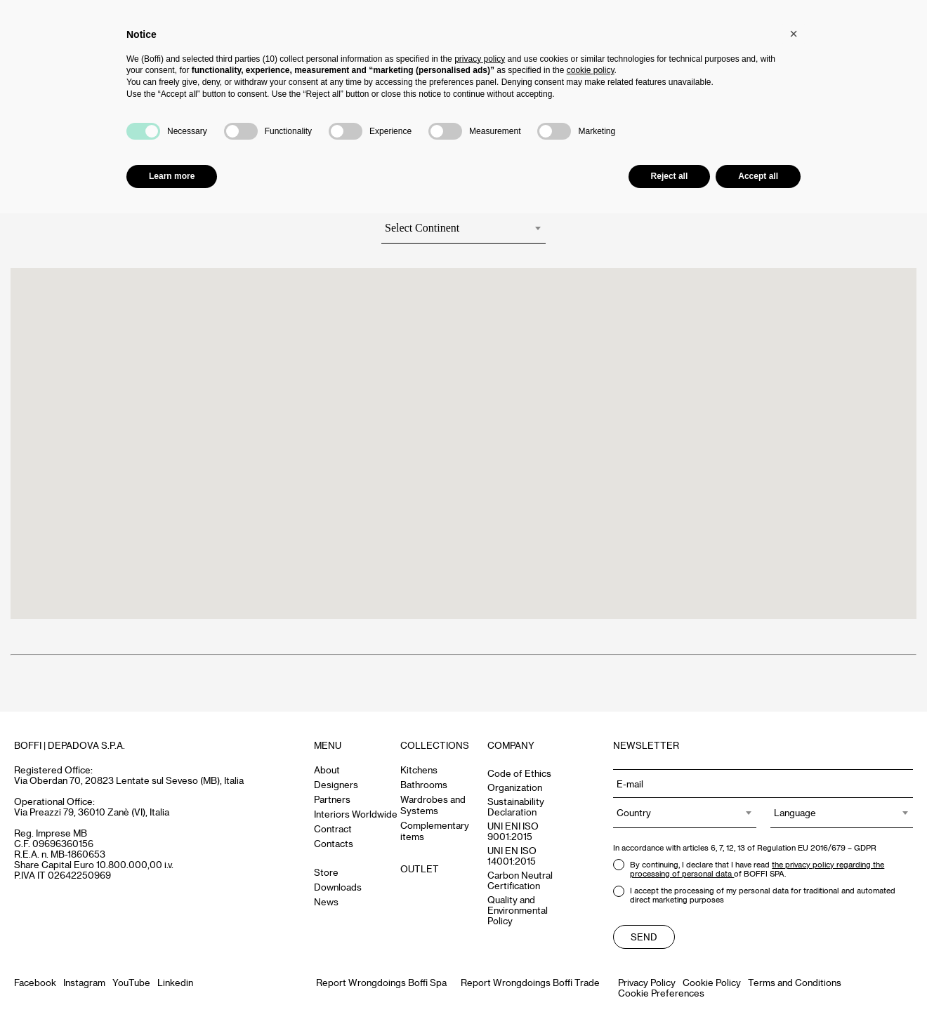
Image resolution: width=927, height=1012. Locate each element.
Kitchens (419, 769)
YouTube (131, 982)
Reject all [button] (669, 176)
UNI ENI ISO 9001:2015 (513, 830)
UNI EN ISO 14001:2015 (512, 855)
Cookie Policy (712, 982)
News (326, 901)
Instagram (84, 982)
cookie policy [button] (590, 70)
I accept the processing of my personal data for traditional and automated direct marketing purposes (754, 895)
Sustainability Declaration (515, 806)
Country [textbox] (634, 812)
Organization (514, 787)
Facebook (35, 982)
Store (326, 872)
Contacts (333, 843)
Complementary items (434, 830)
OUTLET (419, 868)
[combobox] (463, 231)
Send (644, 936)
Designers (336, 784)
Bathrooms (423, 784)
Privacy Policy (647, 982)
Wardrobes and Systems (433, 804)
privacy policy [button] (479, 59)
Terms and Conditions (794, 982)
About (327, 769)
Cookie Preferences (661, 992)
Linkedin (175, 982)
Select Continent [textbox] (422, 228)
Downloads (338, 886)
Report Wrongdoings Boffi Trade (530, 982)
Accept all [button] (758, 176)
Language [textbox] (795, 812)
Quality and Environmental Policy (517, 910)
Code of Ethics (519, 773)
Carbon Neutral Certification (520, 880)
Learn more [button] (172, 176)
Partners (332, 799)
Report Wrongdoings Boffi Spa (381, 982)
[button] (793, 33)
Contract (333, 828)
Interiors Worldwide (355, 813)
